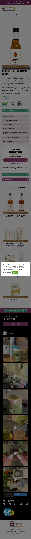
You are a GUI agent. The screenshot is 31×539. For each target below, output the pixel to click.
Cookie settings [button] (7, 272)
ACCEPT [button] (15, 272)
